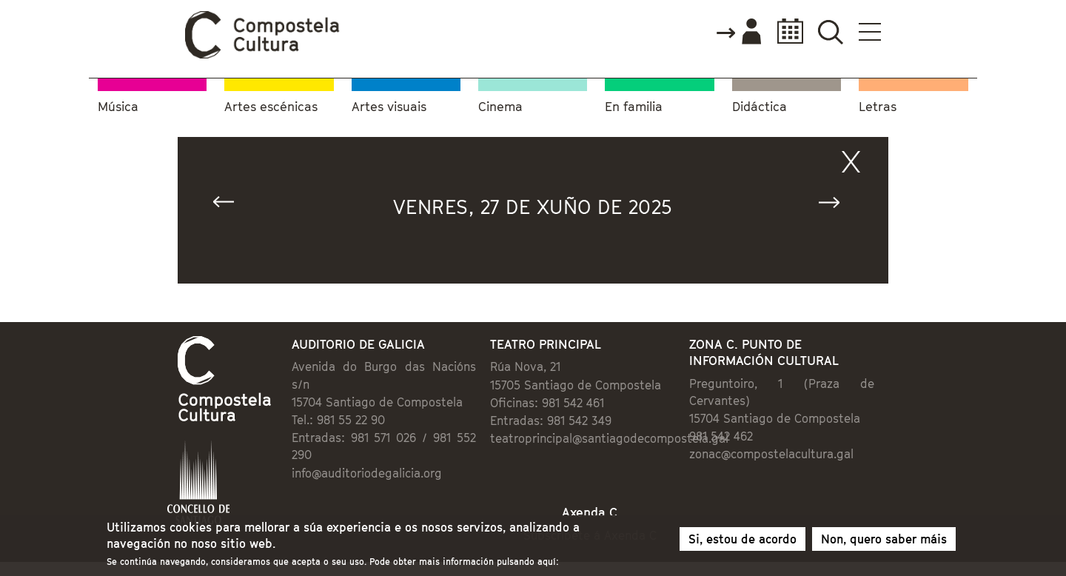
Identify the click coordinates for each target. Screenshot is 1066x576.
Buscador (830, 31)
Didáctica (759, 107)
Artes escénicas (271, 107)
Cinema (500, 107)
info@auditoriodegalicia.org (367, 473)
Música (118, 107)
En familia (634, 107)
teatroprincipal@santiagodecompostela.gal (609, 438)
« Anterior (230, 205)
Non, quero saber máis (884, 541)
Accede (738, 33)
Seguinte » (836, 205)
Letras (877, 107)
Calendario (785, 31)
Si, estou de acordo (742, 541)
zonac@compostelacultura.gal (771, 453)
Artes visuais (389, 107)
